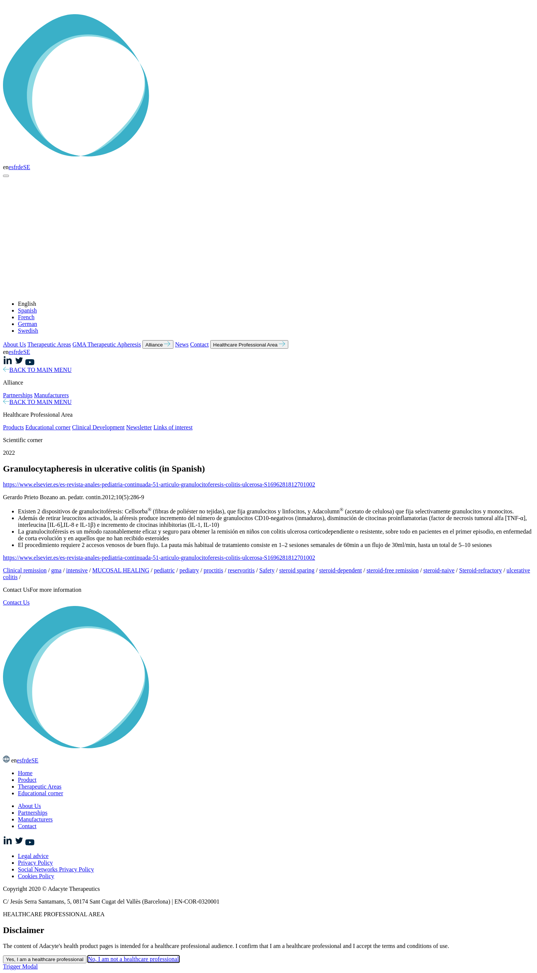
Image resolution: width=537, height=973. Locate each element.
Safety (266, 570)
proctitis (213, 570)
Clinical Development (98, 427)
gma (56, 570)
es (11, 167)
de (20, 167)
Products (13, 427)
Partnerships (17, 395)
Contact (199, 344)
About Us (14, 344)
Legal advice (33, 856)
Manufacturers (51, 395)
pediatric (164, 570)
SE (26, 167)
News (181, 344)
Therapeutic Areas (49, 344)
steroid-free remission (393, 570)
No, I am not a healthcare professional (133, 959)
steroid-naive (439, 570)
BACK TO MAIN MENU (37, 370)
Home (25, 773)
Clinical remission (25, 570)
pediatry (189, 570)
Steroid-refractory (480, 570)
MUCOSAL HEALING (121, 570)
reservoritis (241, 570)
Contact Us (16, 602)
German (27, 324)
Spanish (27, 310)
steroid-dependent (340, 570)
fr (15, 167)
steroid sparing (297, 570)
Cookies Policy (36, 876)
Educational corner (47, 427)
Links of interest (172, 427)
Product (27, 780)
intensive (77, 570)
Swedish (28, 330)
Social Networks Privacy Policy (56, 869)
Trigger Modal (20, 966)
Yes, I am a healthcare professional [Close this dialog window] (45, 959)
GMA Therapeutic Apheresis (106, 344)
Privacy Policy (35, 862)
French (26, 317)
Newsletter (139, 427)
